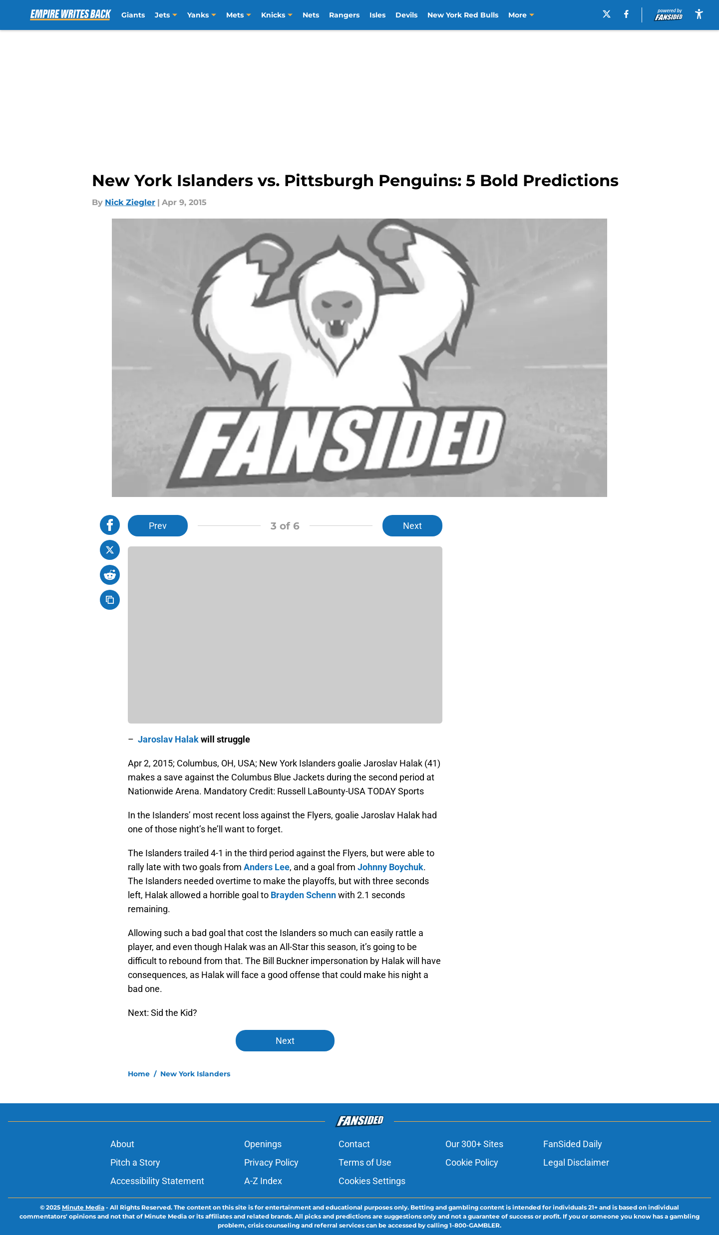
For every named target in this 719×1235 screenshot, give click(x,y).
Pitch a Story (135, 1162)
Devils (406, 14)
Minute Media (83, 1207)
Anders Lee (267, 867)
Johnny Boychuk (390, 867)
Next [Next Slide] (412, 525)
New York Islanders (195, 1073)
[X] (607, 14)
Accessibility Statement (157, 1181)
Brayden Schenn (303, 895)
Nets (311, 14)
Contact (354, 1144)
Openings (263, 1144)
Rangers (344, 14)
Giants (133, 14)
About (122, 1144)
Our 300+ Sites (474, 1144)
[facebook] (626, 14)
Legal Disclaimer (576, 1162)
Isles (377, 14)
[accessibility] (699, 13)
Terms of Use (365, 1162)
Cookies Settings (372, 1181)
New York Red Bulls (462, 14)
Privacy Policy (271, 1162)
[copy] (110, 600)
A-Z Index (263, 1181)
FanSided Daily (572, 1144)
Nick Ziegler (130, 202)
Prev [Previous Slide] (158, 525)
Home (139, 1073)
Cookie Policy (471, 1162)
